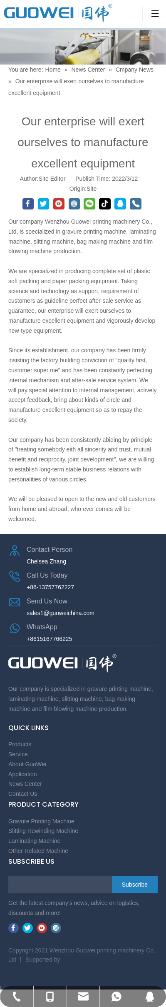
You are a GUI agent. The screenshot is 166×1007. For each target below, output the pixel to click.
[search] (41, 884)
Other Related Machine (38, 850)
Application (22, 774)
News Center (88, 69)
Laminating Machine (34, 841)
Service (18, 754)
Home (53, 69)
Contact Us (22, 793)
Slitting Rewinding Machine (43, 831)
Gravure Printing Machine (41, 821)
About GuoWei (27, 764)
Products (19, 744)
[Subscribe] (135, 884)
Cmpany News (135, 69)
